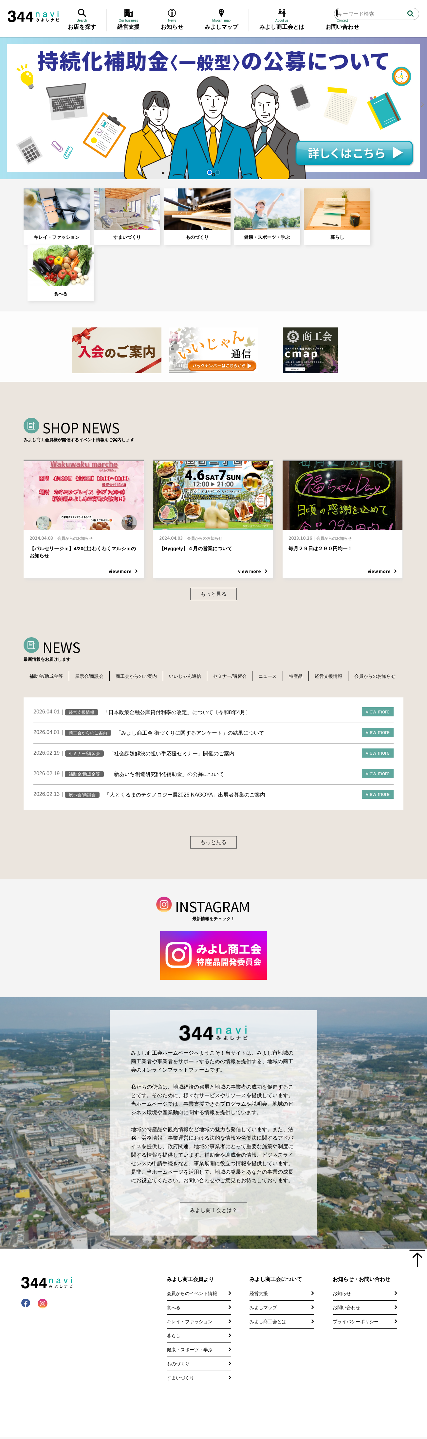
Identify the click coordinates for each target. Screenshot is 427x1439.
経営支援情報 (339, 616)
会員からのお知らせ (51, 626)
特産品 (305, 616)
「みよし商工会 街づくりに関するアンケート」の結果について (190, 683)
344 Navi (33, 16)
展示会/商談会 (91, 616)
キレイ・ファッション (53, 212)
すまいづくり (117, 212)
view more (378, 662)
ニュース (275, 616)
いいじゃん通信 (190, 616)
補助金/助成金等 (47, 616)
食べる (370, 212)
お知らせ (342, 1275)
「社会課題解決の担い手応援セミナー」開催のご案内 (171, 704)
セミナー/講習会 (236, 616)
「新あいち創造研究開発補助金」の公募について (166, 724)
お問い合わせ (346, 1289)
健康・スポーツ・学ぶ (243, 212)
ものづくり (180, 212)
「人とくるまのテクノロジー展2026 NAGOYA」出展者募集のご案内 (184, 745)
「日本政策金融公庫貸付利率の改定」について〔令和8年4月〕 (177, 662)
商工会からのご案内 (139, 616)
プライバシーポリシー (356, 1303)
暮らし (307, 212)
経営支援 (259, 1275)
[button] (209, 172)
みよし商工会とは (268, 1303)
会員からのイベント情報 (192, 1275)
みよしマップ (263, 1289)
